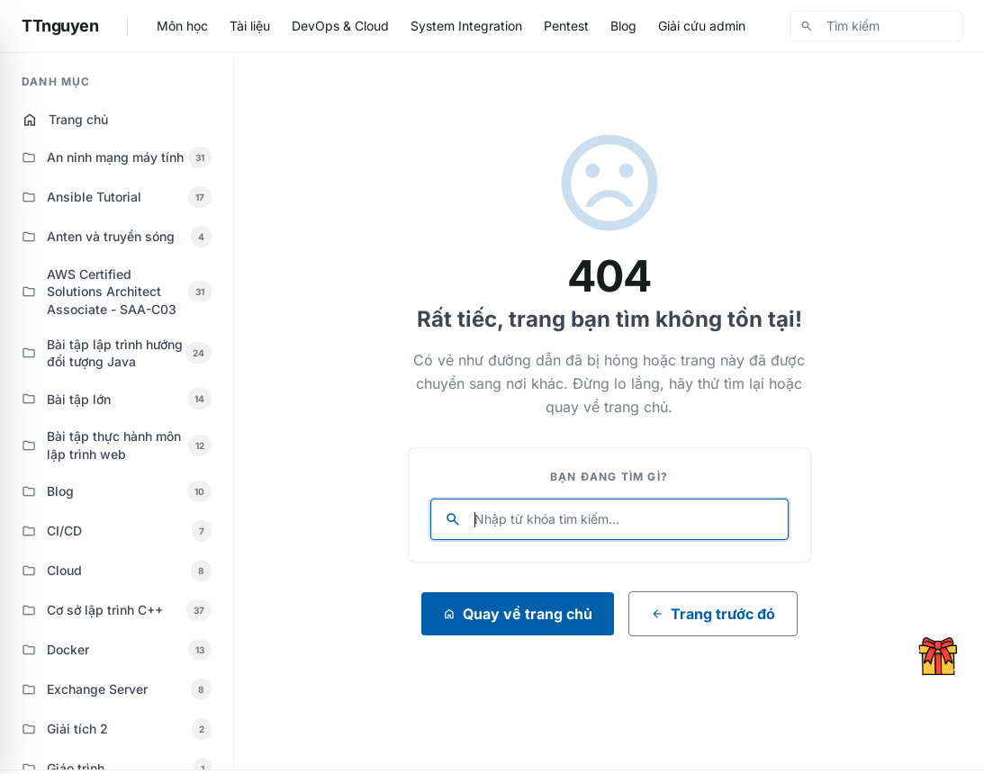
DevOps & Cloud (340, 25)
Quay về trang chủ (517, 614)
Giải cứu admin (701, 25)
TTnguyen (60, 25)
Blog (623, 25)
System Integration (466, 25)
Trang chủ (65, 120)
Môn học (182, 25)
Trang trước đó (713, 614)
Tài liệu (250, 25)
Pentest (566, 25)
